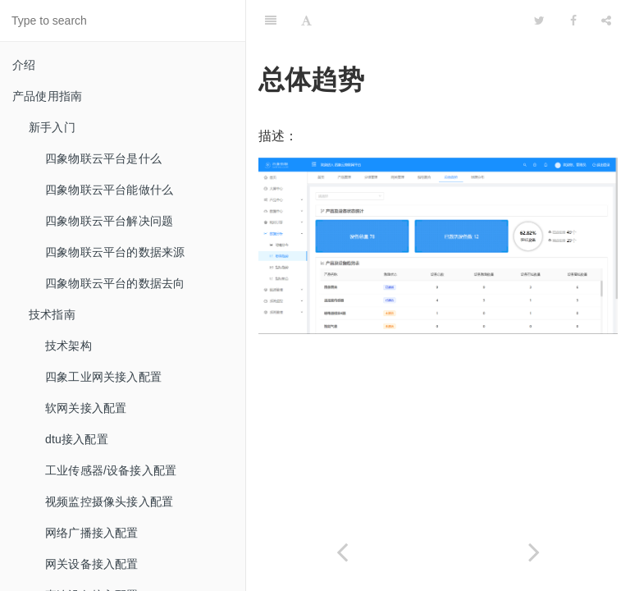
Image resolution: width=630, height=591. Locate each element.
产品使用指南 (47, 96)
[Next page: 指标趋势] (534, 552)
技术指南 (52, 314)
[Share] (606, 20)
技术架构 (68, 345)
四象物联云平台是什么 (103, 158)
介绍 (23, 64)
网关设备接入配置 (92, 563)
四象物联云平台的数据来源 (115, 252)
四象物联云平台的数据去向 (115, 283)
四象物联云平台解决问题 (109, 220)
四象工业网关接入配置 (103, 376)
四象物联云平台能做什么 (109, 189)
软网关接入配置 (85, 408)
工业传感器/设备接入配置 (110, 470)
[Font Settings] (306, 20)
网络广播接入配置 (92, 532)
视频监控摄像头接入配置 (109, 501)
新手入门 (52, 127)
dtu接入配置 (76, 439)
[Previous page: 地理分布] (342, 552)
